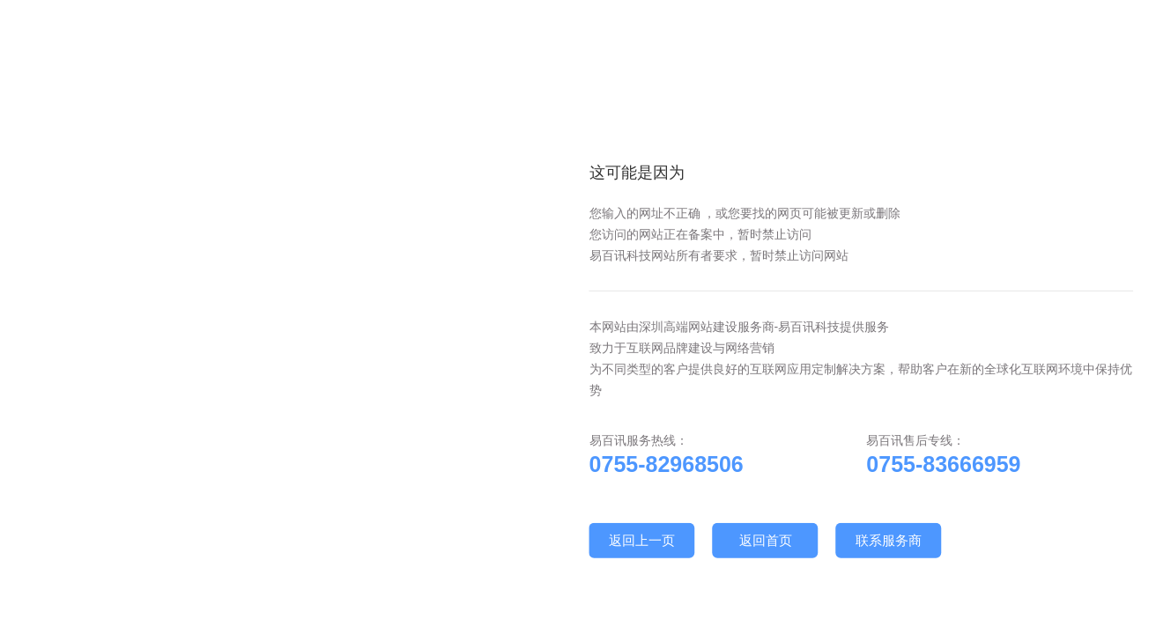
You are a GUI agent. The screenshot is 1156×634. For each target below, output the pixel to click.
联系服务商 (889, 540)
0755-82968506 (666, 464)
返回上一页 (642, 540)
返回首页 (765, 540)
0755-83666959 (943, 464)
